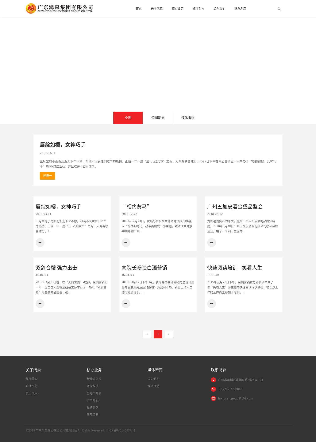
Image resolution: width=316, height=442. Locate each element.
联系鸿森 (240, 8)
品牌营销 (93, 407)
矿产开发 (93, 400)
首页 (139, 8)
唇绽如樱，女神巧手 (62, 144)
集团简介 (32, 378)
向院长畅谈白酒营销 (144, 267)
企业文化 (32, 386)
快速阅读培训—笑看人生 (234, 267)
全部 (128, 117)
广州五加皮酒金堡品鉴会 (235, 206)
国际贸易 (93, 414)
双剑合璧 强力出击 (56, 267)
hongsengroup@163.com (235, 398)
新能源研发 (94, 378)
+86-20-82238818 (230, 389)
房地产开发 (94, 393)
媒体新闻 (198, 8)
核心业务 (178, 8)
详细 (47, 175)
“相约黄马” (137, 206)
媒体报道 (188, 117)
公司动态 (158, 117)
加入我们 (219, 8)
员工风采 (32, 393)
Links (274, 431)
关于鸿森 (157, 8)
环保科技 (93, 386)
